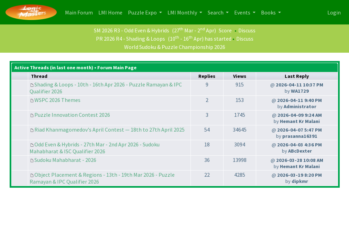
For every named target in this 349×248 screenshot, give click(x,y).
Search (216, 12)
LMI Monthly (182, 12)
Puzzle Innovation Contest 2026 (72, 114)
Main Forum (80, 12)
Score (225, 30)
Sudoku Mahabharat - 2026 (65, 159)
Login (334, 12)
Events (242, 12)
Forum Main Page (117, 67)
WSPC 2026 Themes (57, 99)
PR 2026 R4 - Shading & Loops (130, 38)
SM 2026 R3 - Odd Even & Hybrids (131, 30)
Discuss (246, 30)
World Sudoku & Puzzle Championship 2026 (174, 46)
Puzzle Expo (143, 12)
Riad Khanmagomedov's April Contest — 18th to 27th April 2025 (109, 129)
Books (269, 12)
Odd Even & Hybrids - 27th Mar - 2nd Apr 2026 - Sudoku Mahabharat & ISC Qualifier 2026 (95, 148)
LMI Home (111, 12)
